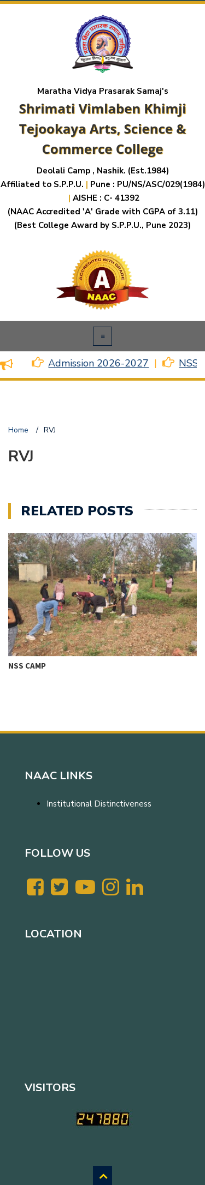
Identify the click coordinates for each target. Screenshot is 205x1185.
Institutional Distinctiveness (98, 803)
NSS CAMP (27, 665)
